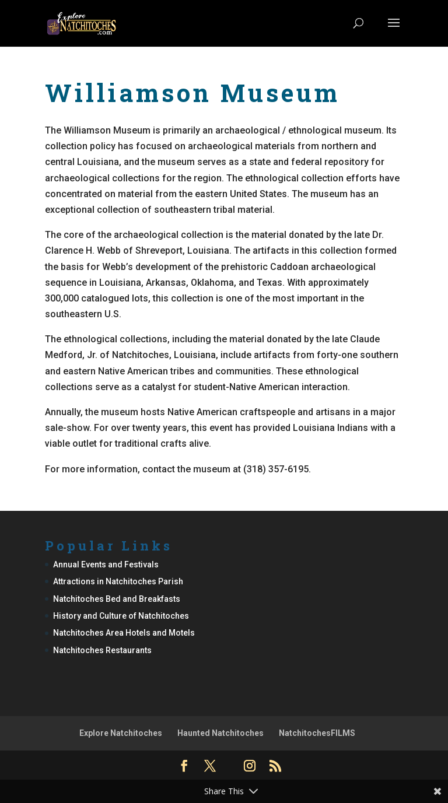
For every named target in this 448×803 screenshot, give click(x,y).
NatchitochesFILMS (317, 733)
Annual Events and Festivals (106, 564)
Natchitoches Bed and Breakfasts (116, 599)
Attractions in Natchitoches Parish (118, 581)
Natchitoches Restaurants (102, 650)
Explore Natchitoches (120, 733)
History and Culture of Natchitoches (121, 615)
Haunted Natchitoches (220, 733)
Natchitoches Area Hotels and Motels (124, 632)
